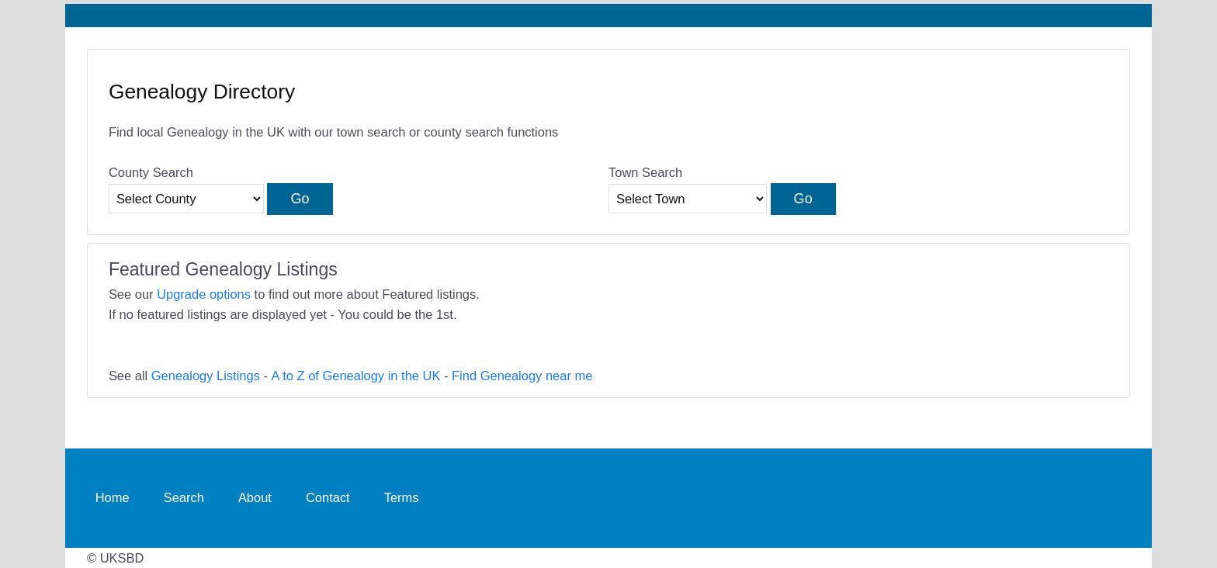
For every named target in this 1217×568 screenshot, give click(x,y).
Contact (328, 497)
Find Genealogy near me (522, 376)
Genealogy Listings (205, 376)
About (255, 497)
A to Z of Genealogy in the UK (356, 376)
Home (112, 497)
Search (184, 497)
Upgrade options (204, 294)
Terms (401, 497)
